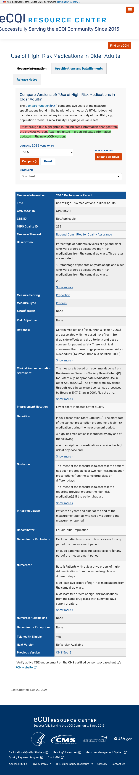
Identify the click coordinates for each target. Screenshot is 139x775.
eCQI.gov (69, 722)
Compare (29, 161)
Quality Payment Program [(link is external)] (26, 757)
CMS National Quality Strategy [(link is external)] (29, 752)
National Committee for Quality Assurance (84, 234)
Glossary (102, 764)
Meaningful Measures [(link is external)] (67, 752)
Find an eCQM (119, 45)
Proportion (63, 295)
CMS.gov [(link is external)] (64, 739)
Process (61, 303)
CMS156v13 (63, 652)
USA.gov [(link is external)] (123, 739)
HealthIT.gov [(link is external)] (95, 739)
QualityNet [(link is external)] (56, 757)
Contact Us (118, 764)
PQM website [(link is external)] (25, 667)
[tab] (31, 68)
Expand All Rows (108, 156)
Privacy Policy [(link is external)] (42, 764)
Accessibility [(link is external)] (18, 764)
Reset (48, 161)
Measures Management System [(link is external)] (106, 752)
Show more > (64, 287)
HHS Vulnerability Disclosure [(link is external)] (74, 764)
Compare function (37, 105)
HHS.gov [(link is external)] (38, 739)
